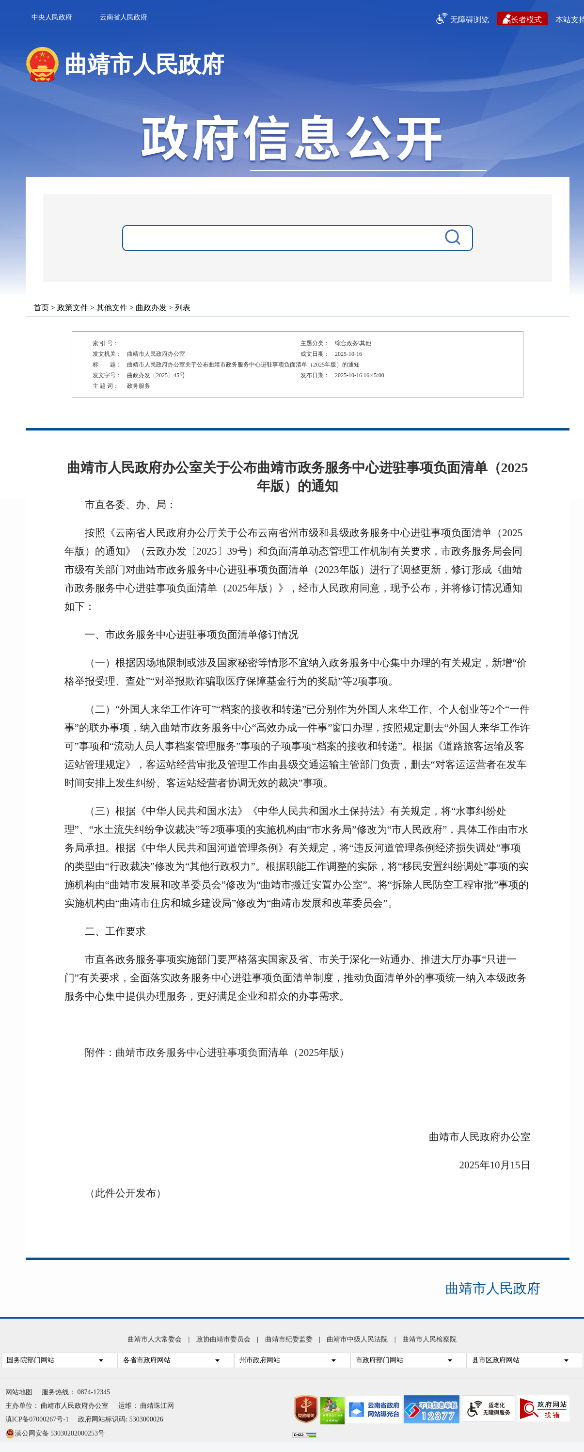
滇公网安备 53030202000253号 (55, 1432)
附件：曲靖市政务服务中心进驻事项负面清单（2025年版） (217, 1052)
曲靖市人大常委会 (154, 1339)
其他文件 (111, 307)
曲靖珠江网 (157, 1405)
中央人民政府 (52, 17)
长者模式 (522, 19)
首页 (41, 307)
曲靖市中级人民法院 (357, 1339)
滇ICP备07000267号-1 (37, 1419)
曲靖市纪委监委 (289, 1339)
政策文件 (72, 307)
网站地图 (18, 1392)
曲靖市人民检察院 (429, 1339)
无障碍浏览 (461, 19)
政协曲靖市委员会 (223, 1339)
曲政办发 (151, 307)
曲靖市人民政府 (492, 1288)
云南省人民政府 (123, 17)
